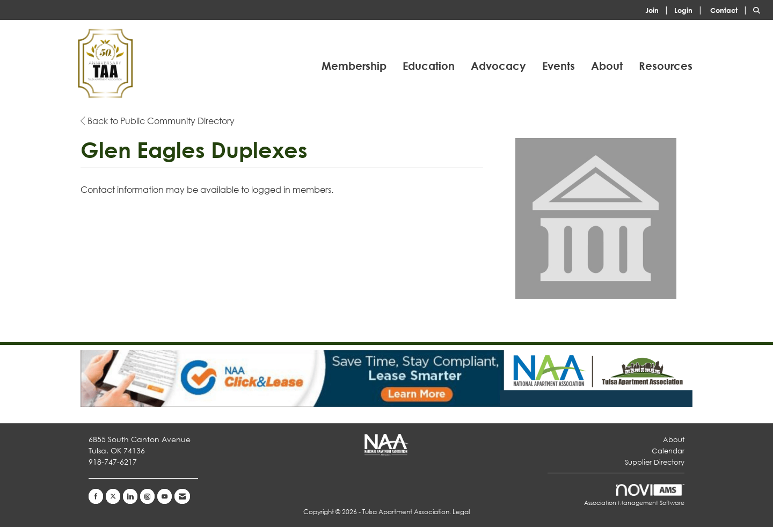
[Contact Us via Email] (182, 496)
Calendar (668, 451)
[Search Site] (759, 9)
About (607, 66)
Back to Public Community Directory (158, 120)
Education (429, 66)
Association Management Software (634, 495)
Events (558, 66)
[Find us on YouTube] (164, 496)
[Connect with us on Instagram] (147, 496)
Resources (665, 66)
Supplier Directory (654, 462)
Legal (461, 511)
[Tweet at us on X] (113, 496)
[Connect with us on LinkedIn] (130, 496)
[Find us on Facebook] (96, 496)
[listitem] (658, 9)
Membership (354, 66)
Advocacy (498, 66)
